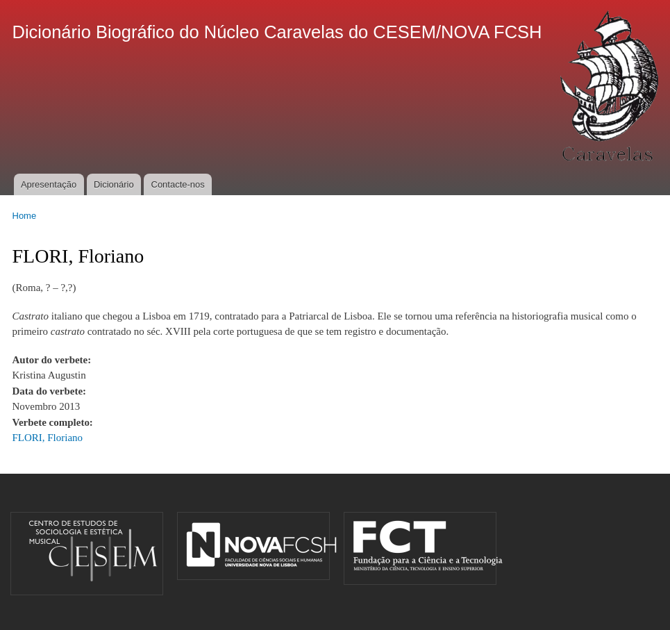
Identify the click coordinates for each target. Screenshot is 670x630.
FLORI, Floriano (47, 437)
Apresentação (48, 184)
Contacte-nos (178, 184)
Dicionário (114, 184)
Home (24, 215)
